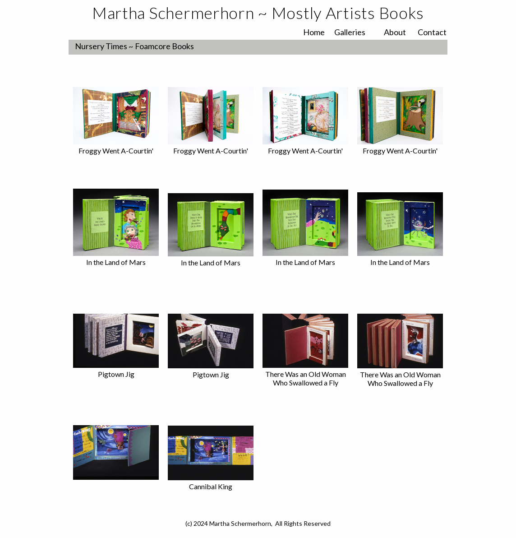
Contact (432, 32)
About (395, 32)
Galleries (349, 32)
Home (314, 32)
